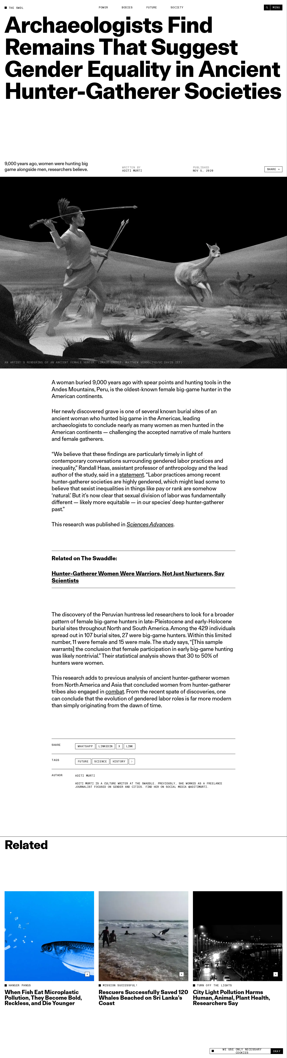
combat (114, 691)
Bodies (127, 7)
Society (177, 7)
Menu (276, 7)
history (119, 761)
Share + (273, 169)
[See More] (132, 761)
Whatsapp (85, 746)
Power (103, 7)
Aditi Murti (132, 171)
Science (100, 761)
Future (151, 7)
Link (129, 746)
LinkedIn (105, 746)
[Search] (267, 7)
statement (131, 474)
